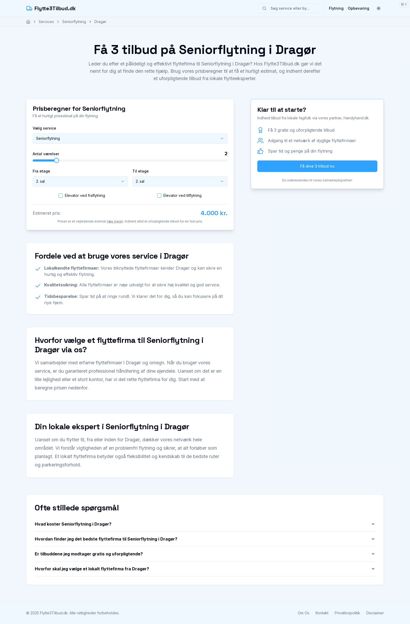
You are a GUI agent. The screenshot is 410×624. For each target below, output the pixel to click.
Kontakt (322, 613)
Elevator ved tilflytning (182, 195)
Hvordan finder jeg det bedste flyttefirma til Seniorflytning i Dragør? (205, 539)
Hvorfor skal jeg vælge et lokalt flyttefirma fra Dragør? (205, 568)
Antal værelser (46, 154)
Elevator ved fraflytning (85, 195)
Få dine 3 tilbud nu (317, 166)
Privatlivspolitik (347, 613)
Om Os (303, 613)
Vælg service (44, 128)
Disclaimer (375, 613)
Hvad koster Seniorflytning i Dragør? (205, 524)
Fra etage (41, 171)
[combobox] (130, 138)
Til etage (140, 171)
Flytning (336, 8)
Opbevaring (358, 8)
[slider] (56, 160)
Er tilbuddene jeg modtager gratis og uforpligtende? (205, 553)
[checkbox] (61, 195)
